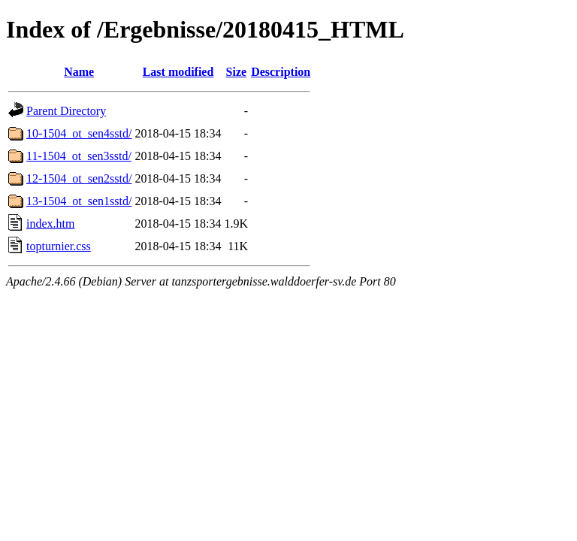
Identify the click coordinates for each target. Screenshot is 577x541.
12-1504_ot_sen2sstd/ (78, 178)
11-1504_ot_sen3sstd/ (78, 156)
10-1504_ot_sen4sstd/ (78, 133)
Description (280, 71)
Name (79, 71)
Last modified (178, 71)
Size (236, 71)
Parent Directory (66, 110)
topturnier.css (58, 246)
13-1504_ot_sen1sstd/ (78, 201)
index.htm (50, 223)
